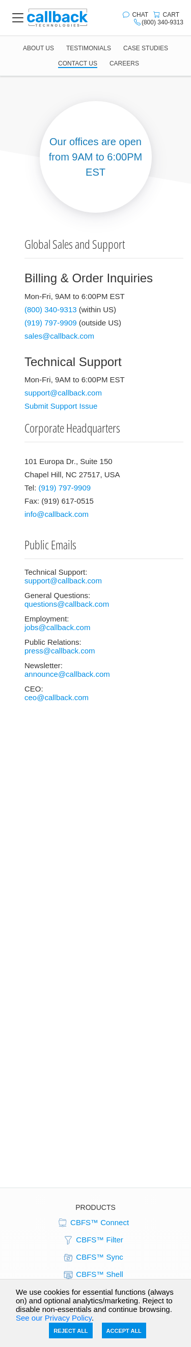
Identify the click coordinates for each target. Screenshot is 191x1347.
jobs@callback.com (57, 627)
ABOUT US (38, 48)
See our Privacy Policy (54, 1317)
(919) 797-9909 (50, 322)
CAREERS (124, 63)
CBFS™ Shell (93, 1274)
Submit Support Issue (60, 406)
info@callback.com (56, 514)
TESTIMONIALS (88, 48)
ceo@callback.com (56, 697)
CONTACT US (77, 63)
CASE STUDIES (145, 48)
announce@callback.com (67, 674)
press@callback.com (59, 650)
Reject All (70, 1331)
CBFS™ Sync (93, 1257)
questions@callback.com (66, 604)
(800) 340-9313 (50, 309)
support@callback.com (63, 392)
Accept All (124, 1331)
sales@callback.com (59, 336)
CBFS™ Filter (93, 1240)
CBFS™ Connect (93, 1223)
